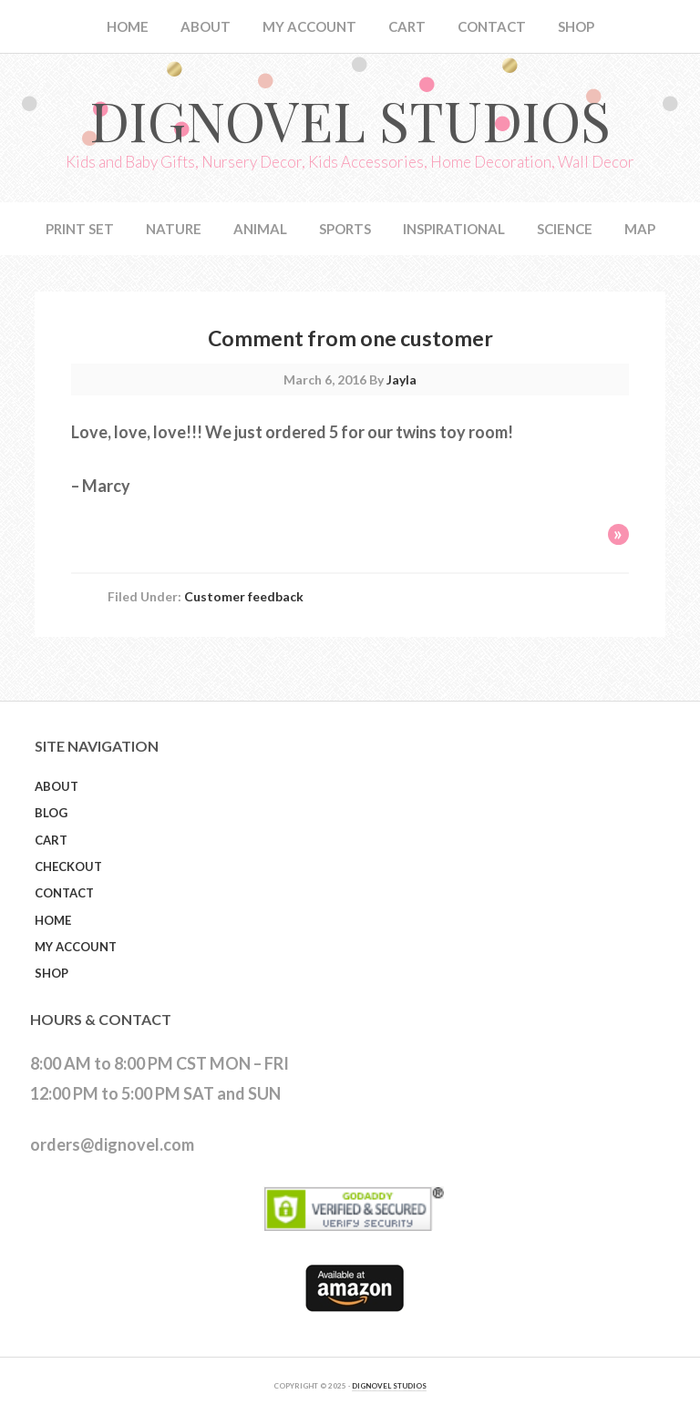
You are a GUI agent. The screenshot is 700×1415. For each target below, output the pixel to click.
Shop (51, 973)
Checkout (68, 866)
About (56, 786)
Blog (51, 812)
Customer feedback (244, 596)
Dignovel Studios (350, 119)
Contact (64, 893)
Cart (51, 840)
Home (53, 920)
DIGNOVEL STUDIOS (389, 1385)
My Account (76, 946)
